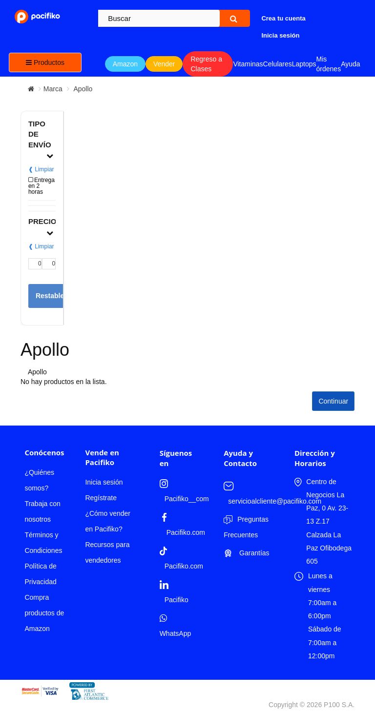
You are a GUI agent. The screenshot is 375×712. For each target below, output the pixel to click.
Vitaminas (248, 64)
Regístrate (101, 498)
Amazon (125, 64)
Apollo (82, 89)
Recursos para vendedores (107, 552)
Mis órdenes (328, 64)
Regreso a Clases (206, 64)
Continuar (333, 401)
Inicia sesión (104, 482)
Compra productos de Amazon (44, 612)
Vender (164, 64)
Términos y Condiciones (43, 542)
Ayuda (350, 64)
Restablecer (55, 296)
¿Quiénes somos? (39, 480)
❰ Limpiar (41, 169)
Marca (52, 89)
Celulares (277, 64)
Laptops (304, 64)
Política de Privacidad (40, 574)
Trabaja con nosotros (42, 511)
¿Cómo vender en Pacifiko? (107, 521)
